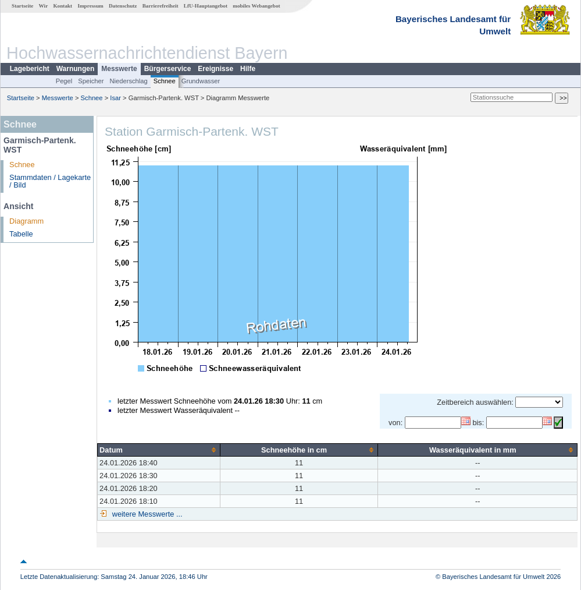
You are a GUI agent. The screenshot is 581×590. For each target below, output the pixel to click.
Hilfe (247, 69)
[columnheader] (159, 449)
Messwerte (119, 69)
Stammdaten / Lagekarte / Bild (50, 181)
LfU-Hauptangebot (205, 6)
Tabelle (21, 233)
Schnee (165, 80)
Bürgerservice (167, 69)
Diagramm (26, 221)
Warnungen (75, 69)
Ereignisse (215, 69)
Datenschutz (123, 6)
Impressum (90, 6)
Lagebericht (29, 69)
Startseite (22, 6)
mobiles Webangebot (256, 6)
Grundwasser (200, 80)
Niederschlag (128, 80)
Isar (115, 97)
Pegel (64, 80)
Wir (43, 6)
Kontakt (62, 6)
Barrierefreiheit (160, 6)
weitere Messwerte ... (146, 514)
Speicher (91, 80)
